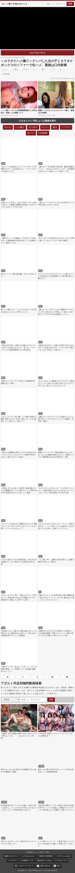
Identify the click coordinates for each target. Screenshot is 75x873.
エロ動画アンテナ (27, 860)
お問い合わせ (45, 866)
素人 (43, 69)
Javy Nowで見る (37, 52)
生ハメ (62, 69)
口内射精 (6, 74)
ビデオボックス (61, 860)
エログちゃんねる (63, 856)
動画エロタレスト (12, 856)
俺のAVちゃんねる (44, 860)
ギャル (5, 69)
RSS (58, 866)
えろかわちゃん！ (29, 856)
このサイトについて (25, 866)
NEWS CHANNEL (46, 856)
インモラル (12, 860)
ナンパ (35, 69)
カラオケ (25, 69)
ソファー (52, 69)
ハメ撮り (15, 69)
